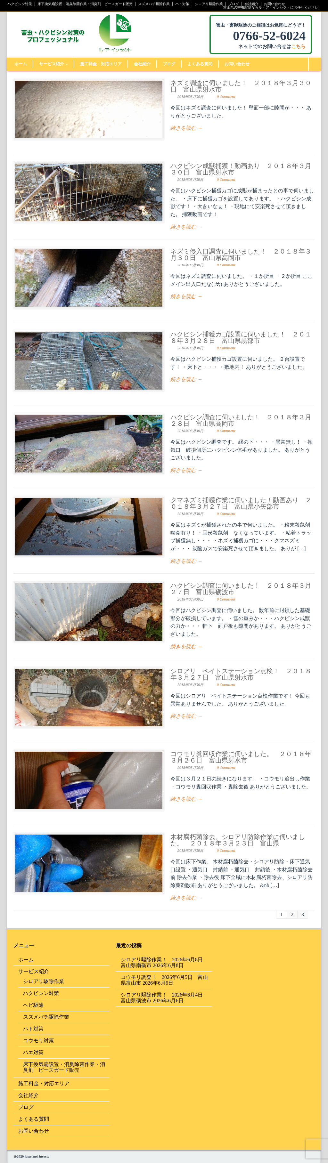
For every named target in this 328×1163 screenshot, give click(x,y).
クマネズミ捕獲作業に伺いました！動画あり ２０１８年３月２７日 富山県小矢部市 (240, 503)
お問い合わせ (274, 4)
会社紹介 (251, 4)
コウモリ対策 (38, 1040)
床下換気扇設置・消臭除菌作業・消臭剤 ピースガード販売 (85, 4)
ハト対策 (182, 4)
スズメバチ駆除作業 (154, 4)
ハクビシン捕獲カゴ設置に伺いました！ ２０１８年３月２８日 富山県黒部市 (240, 337)
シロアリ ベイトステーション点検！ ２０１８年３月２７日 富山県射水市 (240, 674)
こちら (298, 46)
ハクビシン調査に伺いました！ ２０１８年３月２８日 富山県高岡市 (240, 420)
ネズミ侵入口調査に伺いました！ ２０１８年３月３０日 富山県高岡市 (240, 254)
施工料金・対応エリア (101, 63)
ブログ (233, 4)
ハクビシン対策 (19, 4)
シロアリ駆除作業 (209, 4)
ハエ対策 (33, 1052)
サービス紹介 (53, 63)
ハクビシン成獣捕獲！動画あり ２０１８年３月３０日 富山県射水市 (240, 169)
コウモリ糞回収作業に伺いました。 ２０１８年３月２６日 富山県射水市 (240, 757)
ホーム (20, 63)
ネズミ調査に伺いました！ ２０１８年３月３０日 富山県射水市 (240, 86)
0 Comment (226, 97)
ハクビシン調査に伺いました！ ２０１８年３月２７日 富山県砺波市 (240, 588)
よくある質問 (199, 63)
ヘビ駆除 (33, 1005)
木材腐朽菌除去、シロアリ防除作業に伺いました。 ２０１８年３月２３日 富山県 (237, 840)
